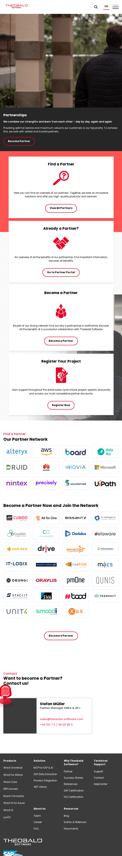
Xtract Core (10, 782)
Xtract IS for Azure (14, 803)
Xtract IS (8, 810)
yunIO (6, 817)
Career (38, 822)
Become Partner (19, 141)
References (70, 784)
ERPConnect (10, 789)
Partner (68, 771)
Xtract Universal (12, 767)
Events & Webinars (75, 822)
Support (98, 771)
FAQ (36, 828)
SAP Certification (74, 790)
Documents (71, 828)
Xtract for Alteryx (13, 775)
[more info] (16, 451)
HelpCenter (100, 784)
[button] (106, 6)
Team (37, 816)
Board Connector (13, 796)
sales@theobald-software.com (61, 719)
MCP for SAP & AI (43, 767)
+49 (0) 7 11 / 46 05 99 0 (56, 725)
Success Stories (73, 778)
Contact (99, 778)
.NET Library (40, 787)
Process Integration (45, 780)
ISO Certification (73, 797)
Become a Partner (61, 635)
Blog (66, 816)
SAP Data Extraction (45, 774)
